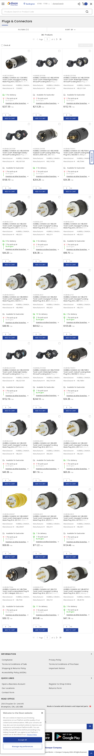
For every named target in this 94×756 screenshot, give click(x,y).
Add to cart (10, 118)
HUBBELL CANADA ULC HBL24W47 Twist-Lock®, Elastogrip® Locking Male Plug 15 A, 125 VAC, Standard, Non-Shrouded (16, 519)
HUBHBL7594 (8, 587)
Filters (23, 30)
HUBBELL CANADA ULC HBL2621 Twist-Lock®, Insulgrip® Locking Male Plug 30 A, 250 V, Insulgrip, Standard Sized (46, 300)
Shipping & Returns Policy (14, 668)
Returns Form (55, 688)
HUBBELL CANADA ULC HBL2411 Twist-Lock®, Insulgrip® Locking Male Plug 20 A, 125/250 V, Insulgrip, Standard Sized (45, 519)
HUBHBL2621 (38, 295)
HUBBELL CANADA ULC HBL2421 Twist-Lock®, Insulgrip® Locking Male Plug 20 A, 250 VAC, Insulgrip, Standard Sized (77, 446)
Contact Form (8, 692)
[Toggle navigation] (3, 3)
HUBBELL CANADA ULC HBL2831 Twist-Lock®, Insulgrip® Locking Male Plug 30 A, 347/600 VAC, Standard (76, 519)
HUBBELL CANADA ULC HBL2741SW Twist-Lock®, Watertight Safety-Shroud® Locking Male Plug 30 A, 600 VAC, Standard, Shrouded (46, 373)
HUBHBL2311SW (70, 76)
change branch (58, 4)
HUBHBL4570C (69, 587)
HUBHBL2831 (69, 514)
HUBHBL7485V (69, 368)
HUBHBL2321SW (9, 368)
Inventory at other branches (16, 103)
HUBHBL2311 (38, 222)
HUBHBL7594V (69, 149)
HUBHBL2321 (8, 222)
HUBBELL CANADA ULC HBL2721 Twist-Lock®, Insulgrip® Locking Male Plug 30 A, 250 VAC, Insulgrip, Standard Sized (47, 592)
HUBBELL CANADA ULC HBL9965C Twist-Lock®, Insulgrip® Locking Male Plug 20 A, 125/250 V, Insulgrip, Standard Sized (15, 300)
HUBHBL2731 (69, 295)
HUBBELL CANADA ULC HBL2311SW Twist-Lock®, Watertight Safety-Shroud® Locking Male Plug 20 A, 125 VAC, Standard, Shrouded (77, 81)
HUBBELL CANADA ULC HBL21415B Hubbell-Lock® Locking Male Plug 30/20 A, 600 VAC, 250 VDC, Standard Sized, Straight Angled (46, 154)
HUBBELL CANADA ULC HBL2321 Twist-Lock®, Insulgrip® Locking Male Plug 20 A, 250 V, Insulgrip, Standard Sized (15, 227)
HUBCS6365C (8, 76)
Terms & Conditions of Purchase (64, 664)
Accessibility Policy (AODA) (14, 672)
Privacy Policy (55, 660)
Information (47, 654)
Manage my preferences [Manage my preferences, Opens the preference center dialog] (22, 746)
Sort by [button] (69, 30)
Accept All (22, 740)
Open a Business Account (13, 684)
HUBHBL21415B (39, 149)
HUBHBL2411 (38, 514)
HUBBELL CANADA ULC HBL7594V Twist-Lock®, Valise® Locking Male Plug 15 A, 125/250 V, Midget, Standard (77, 154)
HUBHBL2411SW (39, 76)
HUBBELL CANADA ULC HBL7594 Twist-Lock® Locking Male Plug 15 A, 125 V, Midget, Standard (16, 591)
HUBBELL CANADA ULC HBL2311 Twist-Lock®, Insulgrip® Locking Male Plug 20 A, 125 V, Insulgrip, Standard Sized (45, 227)
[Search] (47, 11)
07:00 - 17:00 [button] (42, 4)
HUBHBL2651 (38, 441)
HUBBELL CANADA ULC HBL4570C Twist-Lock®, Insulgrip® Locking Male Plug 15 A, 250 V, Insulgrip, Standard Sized (76, 592)
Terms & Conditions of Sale (14, 664)
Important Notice (57, 668)
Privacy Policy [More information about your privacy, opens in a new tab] (32, 734)
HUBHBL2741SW (39, 368)
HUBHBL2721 (38, 587)
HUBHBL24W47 (9, 514)
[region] (22, 731)
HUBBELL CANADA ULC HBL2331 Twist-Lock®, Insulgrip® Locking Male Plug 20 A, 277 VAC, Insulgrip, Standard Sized (16, 446)
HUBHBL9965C (9, 295)
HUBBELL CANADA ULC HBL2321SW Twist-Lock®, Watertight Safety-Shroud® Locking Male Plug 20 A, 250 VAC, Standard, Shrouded (16, 373)
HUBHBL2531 (69, 222)
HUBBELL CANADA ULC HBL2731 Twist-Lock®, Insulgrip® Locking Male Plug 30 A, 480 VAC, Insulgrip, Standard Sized (77, 300)
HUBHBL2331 (8, 441)
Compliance (7, 660)
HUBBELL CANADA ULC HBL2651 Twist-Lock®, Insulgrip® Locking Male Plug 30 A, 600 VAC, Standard (45, 446)
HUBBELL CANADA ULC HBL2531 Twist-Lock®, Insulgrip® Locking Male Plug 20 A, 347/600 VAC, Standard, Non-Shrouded (76, 227)
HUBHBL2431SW (9, 149)
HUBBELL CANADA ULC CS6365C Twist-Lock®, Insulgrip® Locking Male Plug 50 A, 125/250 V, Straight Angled (16, 81)
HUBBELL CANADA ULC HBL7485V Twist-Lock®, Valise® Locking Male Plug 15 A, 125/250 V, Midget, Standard (77, 373)
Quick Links (47, 678)
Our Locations (8, 688)
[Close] (42, 713)
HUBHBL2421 (69, 441)
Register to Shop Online (60, 684)
